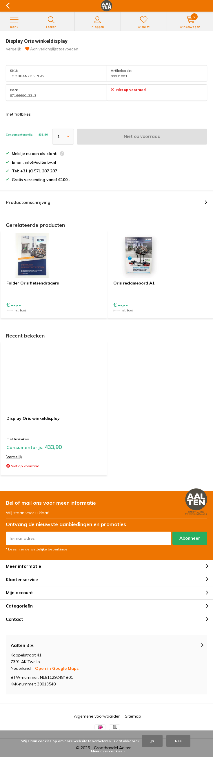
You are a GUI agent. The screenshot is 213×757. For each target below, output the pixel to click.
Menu (14, 22)
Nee (178, 741)
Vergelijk (13, 49)
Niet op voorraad (142, 136)
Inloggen (97, 22)
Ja (152, 741)
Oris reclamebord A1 (133, 283)
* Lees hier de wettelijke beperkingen (38, 549)
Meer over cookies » (108, 751)
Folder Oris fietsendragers (32, 283)
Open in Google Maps (57, 668)
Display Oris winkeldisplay (33, 418)
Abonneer (189, 538)
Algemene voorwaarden (97, 716)
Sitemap (133, 716)
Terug (8, 6)
